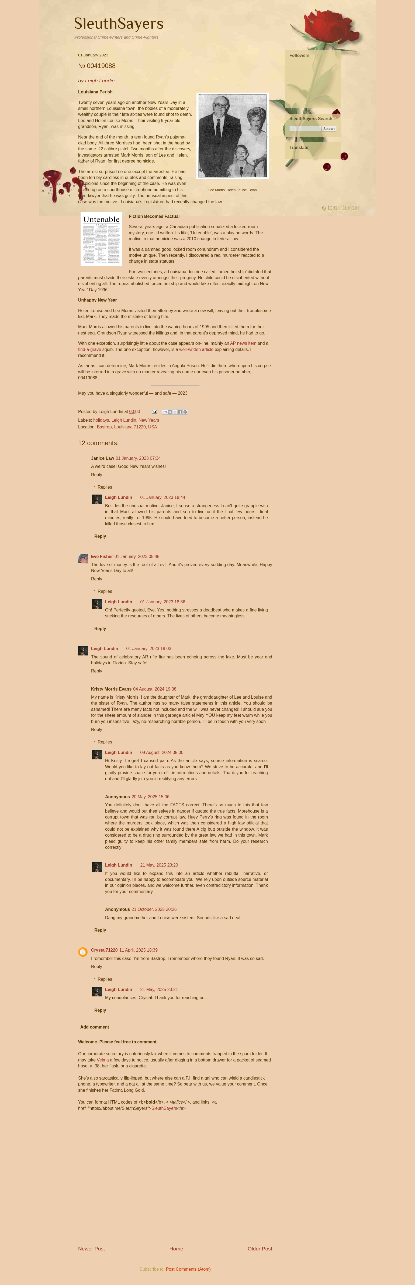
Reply (96, 474)
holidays (101, 420)
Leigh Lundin (124, 420)
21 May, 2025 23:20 (159, 865)
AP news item (243, 343)
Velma (103, 1060)
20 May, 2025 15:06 (150, 796)
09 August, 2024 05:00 (161, 752)
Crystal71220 (104, 950)
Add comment (94, 1027)
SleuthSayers (119, 23)
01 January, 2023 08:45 (137, 556)
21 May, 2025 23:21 (159, 989)
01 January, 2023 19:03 (148, 648)
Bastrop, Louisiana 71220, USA (127, 427)
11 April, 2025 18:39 (138, 950)
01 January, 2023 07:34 (138, 458)
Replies (105, 487)
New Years (149, 420)
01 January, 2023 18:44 (162, 497)
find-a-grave (89, 349)
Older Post (260, 1249)
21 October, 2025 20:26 (154, 909)
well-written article (196, 349)
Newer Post (91, 1249)
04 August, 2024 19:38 (154, 689)
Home (176, 1249)
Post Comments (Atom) (188, 1269)
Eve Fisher (102, 556)
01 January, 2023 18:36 (162, 602)
